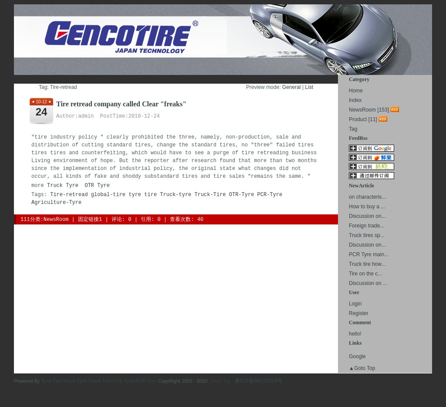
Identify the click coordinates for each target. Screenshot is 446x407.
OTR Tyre (97, 186)
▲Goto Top (362, 368)
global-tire (108, 195)
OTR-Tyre (241, 195)
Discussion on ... (368, 283)
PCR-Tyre (270, 195)
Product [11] (363, 119)
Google (357, 356)
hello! (355, 334)
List (309, 87)
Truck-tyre (175, 195)
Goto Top (220, 380)
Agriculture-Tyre (56, 203)
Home (356, 91)
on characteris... (367, 197)
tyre (134, 195)
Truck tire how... (367, 264)
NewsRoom (56, 220)
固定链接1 (90, 220)
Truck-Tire (210, 195)
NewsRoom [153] (369, 110)
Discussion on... (367, 216)
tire (150, 195)
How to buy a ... (367, 207)
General (291, 87)
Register (358, 313)
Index (355, 100)
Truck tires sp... (367, 235)
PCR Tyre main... (369, 254)
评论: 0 (122, 220)
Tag (353, 129)
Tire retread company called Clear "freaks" (121, 104)
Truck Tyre (62, 186)
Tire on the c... (365, 274)
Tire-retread (69, 195)
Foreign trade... (366, 226)
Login (355, 304)
